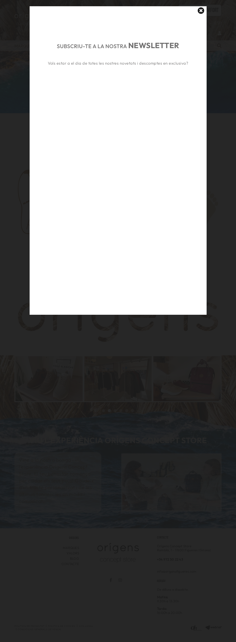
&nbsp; (118, 87)
